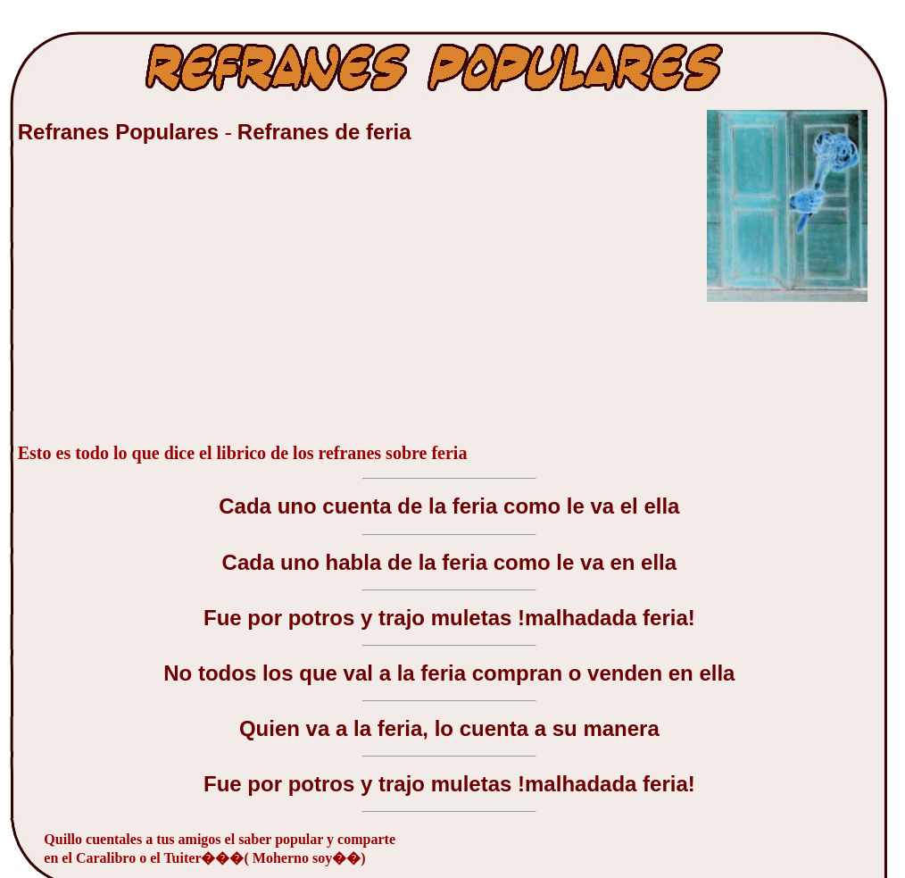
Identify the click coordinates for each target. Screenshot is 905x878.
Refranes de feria (324, 132)
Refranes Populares (121, 132)
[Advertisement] (152, 302)
